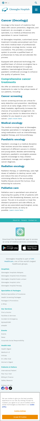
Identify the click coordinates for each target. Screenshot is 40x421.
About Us (16, 220)
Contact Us (32, 220)
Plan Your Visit (6, 374)
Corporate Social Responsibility (12, 340)
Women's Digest (7, 362)
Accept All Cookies (20, 418)
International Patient (8, 370)
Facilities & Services (8, 315)
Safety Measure (6, 380)
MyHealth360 (6, 322)
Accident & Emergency (9, 319)
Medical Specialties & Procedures (13, 294)
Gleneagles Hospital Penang (11, 285)
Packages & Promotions (9, 300)
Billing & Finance (7, 377)
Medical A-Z (5, 352)
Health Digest (6, 349)
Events (3, 334)
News (3, 337)
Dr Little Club (6, 359)
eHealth (4, 325)
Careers (24, 220)
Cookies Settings (20, 412)
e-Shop (4, 304)
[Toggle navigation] (36, 9)
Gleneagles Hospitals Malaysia (12, 272)
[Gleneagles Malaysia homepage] (15, 9)
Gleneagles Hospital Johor (10, 282)
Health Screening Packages (11, 297)
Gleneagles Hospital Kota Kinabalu (13, 276)
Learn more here (15, 119)
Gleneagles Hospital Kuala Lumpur (13, 279)
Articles (4, 355)
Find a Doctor (6, 312)
